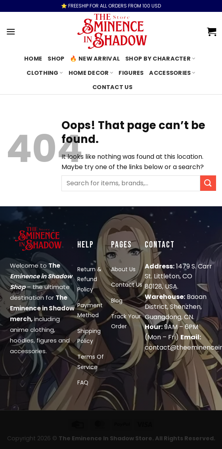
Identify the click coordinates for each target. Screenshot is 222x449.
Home (33, 59)
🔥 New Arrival (95, 59)
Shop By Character (160, 59)
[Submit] (208, 183)
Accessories (172, 73)
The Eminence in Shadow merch (42, 308)
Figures (131, 73)
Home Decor (91, 73)
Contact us (112, 87)
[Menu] (10, 31)
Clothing (45, 73)
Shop (56, 59)
